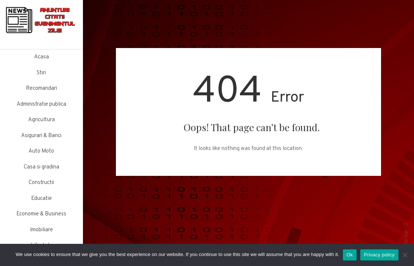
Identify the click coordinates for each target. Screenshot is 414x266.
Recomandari (41, 88)
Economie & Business (41, 214)
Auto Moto (41, 151)
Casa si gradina (41, 167)
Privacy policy (379, 255)
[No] (404, 255)
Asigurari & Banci (41, 135)
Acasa (41, 57)
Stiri (41, 72)
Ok (350, 255)
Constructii (41, 182)
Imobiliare (41, 229)
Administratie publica (41, 104)
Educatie (41, 198)
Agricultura (41, 119)
